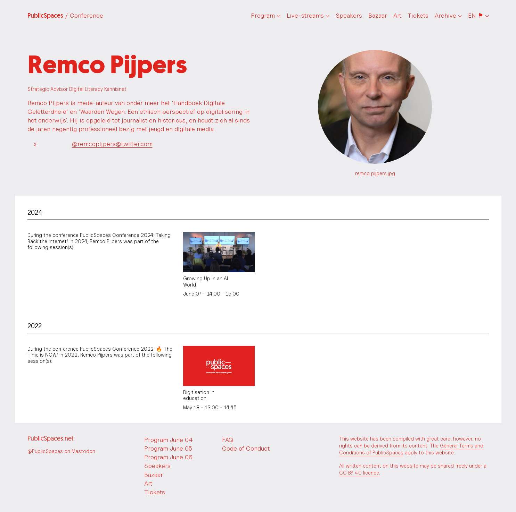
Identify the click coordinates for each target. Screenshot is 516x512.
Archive (445, 15)
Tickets (418, 15)
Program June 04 (168, 439)
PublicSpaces (65, 15)
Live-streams (305, 15)
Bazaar (377, 15)
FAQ (227, 439)
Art (397, 15)
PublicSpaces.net (50, 438)
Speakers (349, 15)
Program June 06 (168, 457)
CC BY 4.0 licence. (359, 473)
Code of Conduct (246, 448)
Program (263, 15)
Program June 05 (168, 448)
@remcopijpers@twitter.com (112, 143)
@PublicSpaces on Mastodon (61, 451)
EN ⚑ (475, 15)
